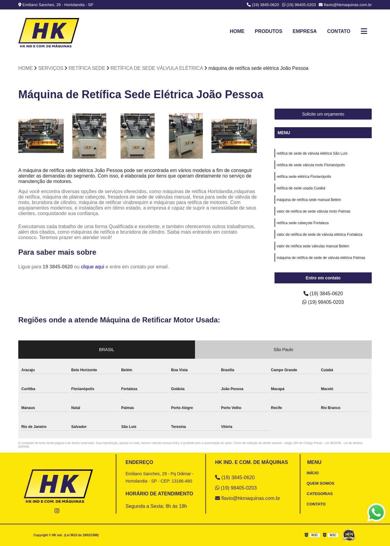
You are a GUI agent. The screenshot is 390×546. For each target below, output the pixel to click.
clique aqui (93, 266)
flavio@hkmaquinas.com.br (345, 4)
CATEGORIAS (320, 493)
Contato (338, 31)
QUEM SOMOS (321, 483)
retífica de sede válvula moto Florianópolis (311, 165)
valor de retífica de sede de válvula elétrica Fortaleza (319, 234)
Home (237, 31)
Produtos (268, 31)
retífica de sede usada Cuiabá (301, 188)
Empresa (304, 31)
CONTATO (316, 504)
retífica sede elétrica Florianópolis (304, 176)
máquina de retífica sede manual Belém (309, 200)
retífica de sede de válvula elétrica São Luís (312, 153)
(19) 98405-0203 (299, 4)
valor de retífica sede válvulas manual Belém (313, 246)
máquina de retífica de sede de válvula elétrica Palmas (321, 258)
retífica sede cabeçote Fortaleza (303, 223)
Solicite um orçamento (323, 114)
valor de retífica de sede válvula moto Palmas (313, 211)
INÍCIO (313, 473)
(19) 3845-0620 (263, 4)
